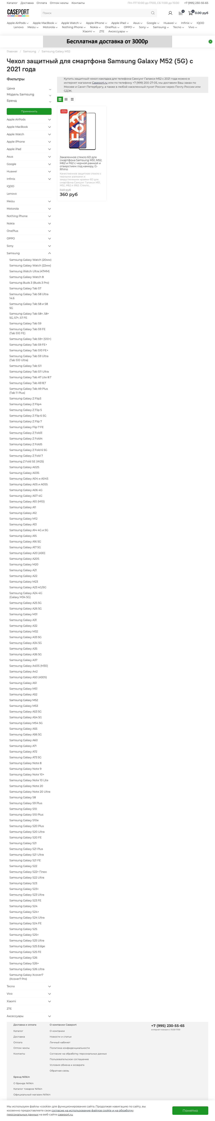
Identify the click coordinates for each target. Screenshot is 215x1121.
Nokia (95, 27)
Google (153, 23)
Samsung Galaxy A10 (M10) (27, 493)
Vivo (192, 27)
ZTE (101, 31)
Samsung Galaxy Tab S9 (25, 315)
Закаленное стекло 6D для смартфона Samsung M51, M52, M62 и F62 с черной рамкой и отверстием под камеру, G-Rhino (81, 155)
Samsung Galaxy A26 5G (25, 600)
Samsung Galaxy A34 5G (25, 635)
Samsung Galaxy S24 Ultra (27, 909)
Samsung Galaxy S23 (23, 875)
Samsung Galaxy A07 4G (25, 488)
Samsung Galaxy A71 (23, 738)
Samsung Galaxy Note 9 (25, 761)
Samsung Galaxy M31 (23, 606)
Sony (144, 27)
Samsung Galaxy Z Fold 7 (26, 448)
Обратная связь (59, 1062)
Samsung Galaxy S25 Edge (27, 938)
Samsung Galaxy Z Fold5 (25, 436)
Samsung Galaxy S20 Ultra (27, 824)
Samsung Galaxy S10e (24, 812)
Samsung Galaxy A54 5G (25, 709)
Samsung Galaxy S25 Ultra (26, 932)
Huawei (170, 23)
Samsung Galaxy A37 (23, 652)
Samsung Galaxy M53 (23, 698)
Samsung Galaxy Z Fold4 (25, 430)
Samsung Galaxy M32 (23, 623)
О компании (57, 1023)
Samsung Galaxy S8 (22, 789)
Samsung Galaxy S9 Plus (25, 795)
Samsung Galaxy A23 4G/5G (27, 579)
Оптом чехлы (59, 3)
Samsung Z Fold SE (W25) (26, 453)
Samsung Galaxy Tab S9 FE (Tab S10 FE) (27, 323)
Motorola (50, 27)
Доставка (27, 3)
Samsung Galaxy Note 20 (26, 778)
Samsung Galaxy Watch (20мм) (30, 252)
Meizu (33, 27)
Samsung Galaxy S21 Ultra (26, 846)
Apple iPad (120, 23)
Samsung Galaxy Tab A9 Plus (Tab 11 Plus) (28, 383)
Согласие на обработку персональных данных (78, 1045)
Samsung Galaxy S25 (23, 921)
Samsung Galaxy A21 (23, 562)
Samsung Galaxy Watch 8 (26, 269)
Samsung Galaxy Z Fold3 (25, 425)
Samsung (161, 27)
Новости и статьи (61, 1028)
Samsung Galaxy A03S (24, 465)
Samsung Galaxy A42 (23, 663)
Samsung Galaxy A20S (24, 551)
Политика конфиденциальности (70, 1040)
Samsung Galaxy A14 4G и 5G (28, 522)
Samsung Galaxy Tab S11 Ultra (29, 363)
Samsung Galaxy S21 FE (25, 852)
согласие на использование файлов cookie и (83, 1110)
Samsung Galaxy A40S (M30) (28, 658)
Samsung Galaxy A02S (24, 459)
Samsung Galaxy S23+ (24, 881)
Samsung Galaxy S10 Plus (26, 806)
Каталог (12, 3)
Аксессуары (118, 31)
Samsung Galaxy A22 (23, 568)
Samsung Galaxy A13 (23, 516)
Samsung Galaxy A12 (23, 505)
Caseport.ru (100, 75)
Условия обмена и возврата (67, 1057)
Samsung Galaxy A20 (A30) (27, 545)
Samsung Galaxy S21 (23, 835)
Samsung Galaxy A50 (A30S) (28, 669)
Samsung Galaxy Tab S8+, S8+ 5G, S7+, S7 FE (29, 308)
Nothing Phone (74, 27)
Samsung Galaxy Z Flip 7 (25, 413)
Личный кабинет (60, 1034)
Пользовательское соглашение (69, 1051)
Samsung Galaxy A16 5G (25, 533)
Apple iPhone (96, 23)
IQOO (200, 23)
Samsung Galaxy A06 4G (25, 482)
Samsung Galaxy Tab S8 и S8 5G (28, 298)
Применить (29, 103)
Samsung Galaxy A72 (23, 743)
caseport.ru (65, 1114)
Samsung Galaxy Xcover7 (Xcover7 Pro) (26, 969)
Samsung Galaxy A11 (22, 499)
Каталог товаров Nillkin (27, 1081)
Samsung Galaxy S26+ (24, 955)
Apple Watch (71, 23)
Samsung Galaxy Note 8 (25, 755)
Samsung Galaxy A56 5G (25, 726)
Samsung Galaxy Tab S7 (25, 280)
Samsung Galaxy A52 (23, 686)
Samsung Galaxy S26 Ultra (26, 961)
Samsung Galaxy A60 (23, 732)
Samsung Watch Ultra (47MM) (29, 263)
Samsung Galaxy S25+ (24, 927)
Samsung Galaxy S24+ (24, 904)
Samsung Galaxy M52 (23, 692)
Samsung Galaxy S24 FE (25, 915)
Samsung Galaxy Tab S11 (25, 358)
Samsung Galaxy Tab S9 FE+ (28, 336)
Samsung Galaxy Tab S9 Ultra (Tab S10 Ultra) (28, 350)
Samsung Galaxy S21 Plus (26, 841)
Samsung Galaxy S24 (23, 898)
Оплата (42, 3)
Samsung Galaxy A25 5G (25, 595)
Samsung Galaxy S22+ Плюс (28, 864)
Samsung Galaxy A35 (23, 640)
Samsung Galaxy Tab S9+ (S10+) (30, 331)
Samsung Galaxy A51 (23, 675)
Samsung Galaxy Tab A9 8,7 (27, 375)
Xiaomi (89, 31)
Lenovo (19, 27)
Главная (12, 43)
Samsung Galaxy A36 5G (25, 646)
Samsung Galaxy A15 (23, 528)
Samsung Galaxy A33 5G (25, 629)
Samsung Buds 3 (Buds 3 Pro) (29, 275)
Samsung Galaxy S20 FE (25, 829)
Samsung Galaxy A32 (23, 618)
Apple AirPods (18, 23)
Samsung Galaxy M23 (23, 573)
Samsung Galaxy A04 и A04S (28, 470)
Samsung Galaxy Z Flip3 (25, 390)
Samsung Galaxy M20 (23, 556)
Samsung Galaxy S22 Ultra (26, 869)
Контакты (78, 3)
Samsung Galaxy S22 (23, 858)
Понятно (190, 1111)
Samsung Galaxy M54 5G (25, 715)
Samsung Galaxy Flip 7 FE (26, 419)
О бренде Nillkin (23, 1075)
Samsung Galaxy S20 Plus (26, 818)
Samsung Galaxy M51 (23, 681)
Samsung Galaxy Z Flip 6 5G (27, 408)
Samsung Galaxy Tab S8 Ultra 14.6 (28, 288)
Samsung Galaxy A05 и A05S (28, 476)
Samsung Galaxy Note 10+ (26, 766)
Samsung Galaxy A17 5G (25, 539)
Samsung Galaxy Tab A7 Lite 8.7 (30, 369)
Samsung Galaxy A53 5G (25, 703)
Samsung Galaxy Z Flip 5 (25, 402)
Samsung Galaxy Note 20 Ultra (29, 784)
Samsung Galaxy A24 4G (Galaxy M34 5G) (25, 587)
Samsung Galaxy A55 (23, 721)
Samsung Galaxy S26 (23, 950)
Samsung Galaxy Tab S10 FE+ (28, 342)
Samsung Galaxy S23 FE (25, 892)
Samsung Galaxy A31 (23, 612)
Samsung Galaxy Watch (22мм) (30, 257)
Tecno (178, 27)
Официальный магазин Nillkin (31, 1086)
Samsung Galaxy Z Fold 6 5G (28, 442)
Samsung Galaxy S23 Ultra (26, 887)
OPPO (129, 27)
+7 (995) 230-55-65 (196, 3)
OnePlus (112, 27)
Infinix (187, 23)
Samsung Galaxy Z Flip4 (25, 396)
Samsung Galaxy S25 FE (25, 944)
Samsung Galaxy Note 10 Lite (28, 772)
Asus (138, 23)
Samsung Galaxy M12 (23, 511)
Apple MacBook (45, 23)
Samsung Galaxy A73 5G (25, 749)
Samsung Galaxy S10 (23, 801)
